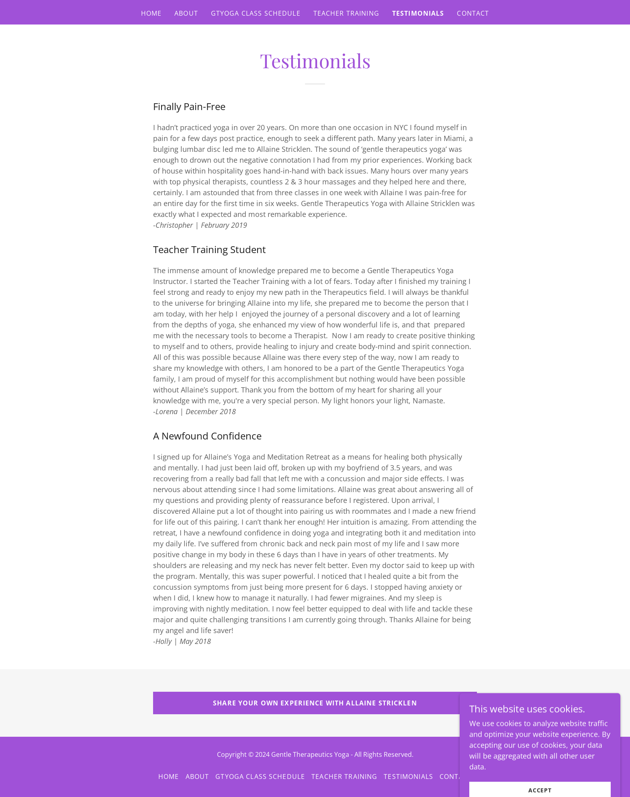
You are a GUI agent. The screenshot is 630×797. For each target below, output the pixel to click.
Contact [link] (473, 13)
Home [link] (151, 13)
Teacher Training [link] (346, 13)
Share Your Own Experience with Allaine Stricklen (315, 703)
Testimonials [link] (418, 13)
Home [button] (168, 776)
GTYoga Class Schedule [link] (256, 13)
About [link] (186, 13)
